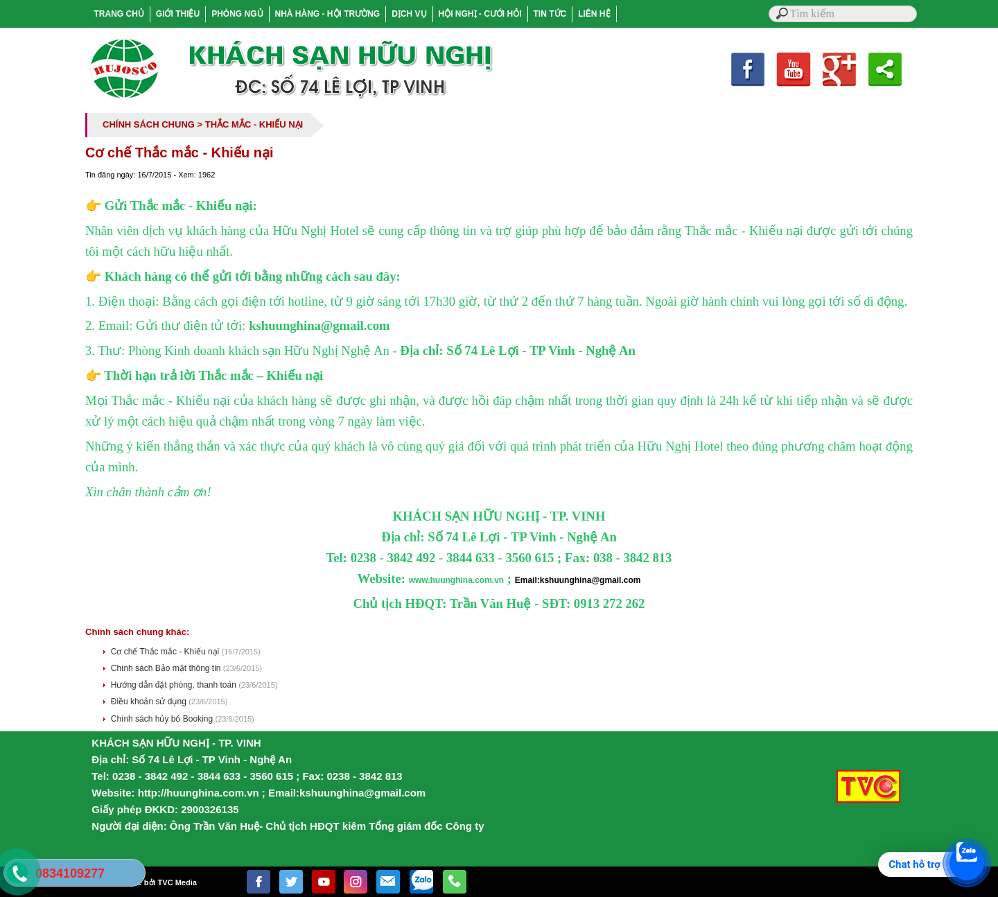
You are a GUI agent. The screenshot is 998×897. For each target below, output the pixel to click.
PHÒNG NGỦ (237, 14)
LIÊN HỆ (594, 14)
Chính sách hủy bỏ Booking (163, 719)
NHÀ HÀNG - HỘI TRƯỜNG (327, 14)
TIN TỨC (550, 14)
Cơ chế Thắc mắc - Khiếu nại (166, 651)
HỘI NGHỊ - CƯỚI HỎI (480, 14)
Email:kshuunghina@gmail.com (578, 580)
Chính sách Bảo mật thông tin (167, 668)
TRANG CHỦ (119, 14)
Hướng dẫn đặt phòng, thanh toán (174, 685)
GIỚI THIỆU (178, 14)
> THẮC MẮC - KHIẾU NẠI (251, 124)
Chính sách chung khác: (137, 632)
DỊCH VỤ (409, 14)
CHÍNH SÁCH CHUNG (149, 124)
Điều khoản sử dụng (150, 701)
